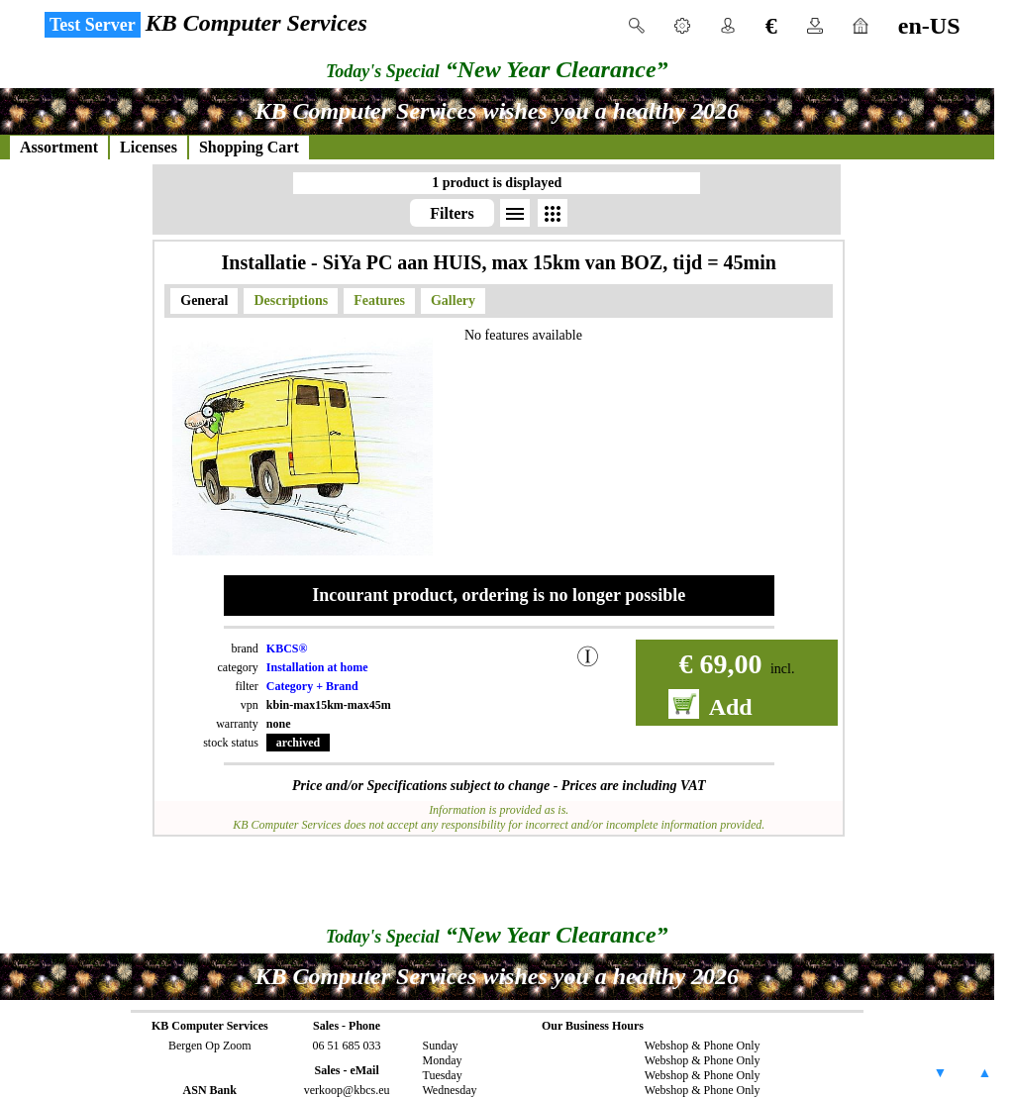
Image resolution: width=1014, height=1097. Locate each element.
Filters (451, 213)
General (204, 300)
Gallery (453, 300)
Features (379, 300)
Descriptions (291, 300)
